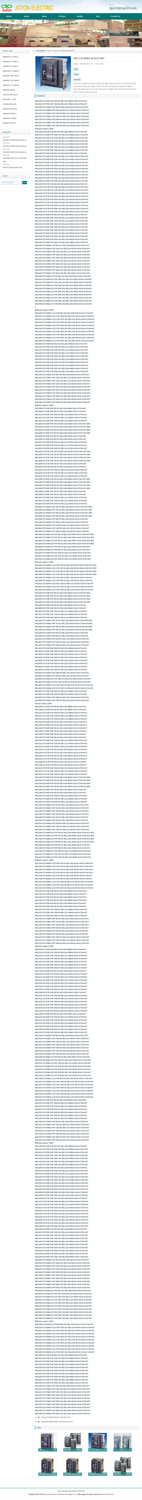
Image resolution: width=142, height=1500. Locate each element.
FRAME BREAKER (9, 104)
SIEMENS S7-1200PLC (11, 85)
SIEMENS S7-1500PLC (11, 71)
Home (8, 16)
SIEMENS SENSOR (10, 109)
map (74, 1491)
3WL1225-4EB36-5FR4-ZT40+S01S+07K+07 (57, 1422)
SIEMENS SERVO (9, 123)
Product (62, 16)
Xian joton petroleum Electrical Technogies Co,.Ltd (60, 1494)
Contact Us (115, 16)
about (26, 16)
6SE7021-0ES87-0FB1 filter (12, 167)
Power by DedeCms (107, 1494)
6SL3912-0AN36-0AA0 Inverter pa (15, 140)
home (49, 51)
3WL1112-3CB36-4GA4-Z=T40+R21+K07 (55, 1417)
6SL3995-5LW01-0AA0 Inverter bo (15, 152)
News (44, 16)
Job (97, 16)
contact (69, 1491)
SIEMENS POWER (9, 118)
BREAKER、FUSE (9, 99)
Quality (80, 16)
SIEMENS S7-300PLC (10, 62)
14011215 (81, 1491)
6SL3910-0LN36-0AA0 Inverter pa (15, 146)
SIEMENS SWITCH (10, 114)
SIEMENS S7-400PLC (10, 66)
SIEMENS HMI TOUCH (11, 76)
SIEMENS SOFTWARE (11, 80)
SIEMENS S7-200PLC (10, 57)
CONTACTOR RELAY (10, 95)
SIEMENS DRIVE (9, 90)
